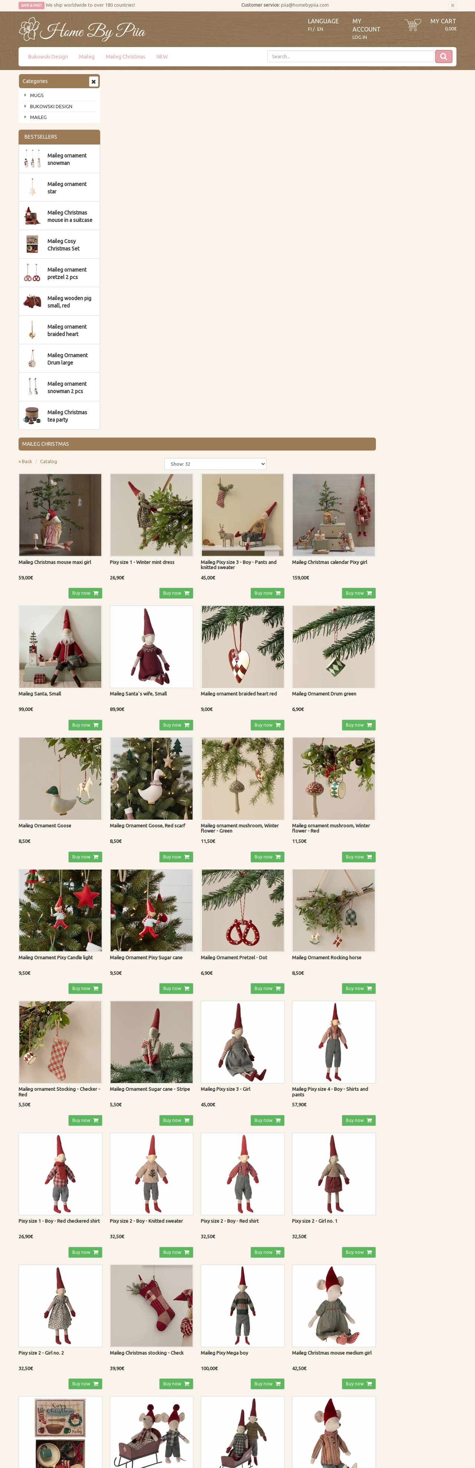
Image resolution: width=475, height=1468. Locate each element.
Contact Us (31, 1393)
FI (310, 29)
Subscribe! (38, 1323)
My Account (210, 1393)
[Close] (452, 5)
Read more (212, 1308)
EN (320, 29)
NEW (162, 57)
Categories (35, 81)
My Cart (443, 21)
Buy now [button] (168, 227)
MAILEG (38, 117)
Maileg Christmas (125, 57)
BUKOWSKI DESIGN (51, 106)
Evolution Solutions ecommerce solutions (419, 1445)
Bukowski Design (48, 57)
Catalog (137, 97)
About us (29, 1382)
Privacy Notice (124, 1382)
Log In (360, 37)
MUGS (37, 95)
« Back (114, 97)
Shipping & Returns (129, 1393)
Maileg (87, 57)
